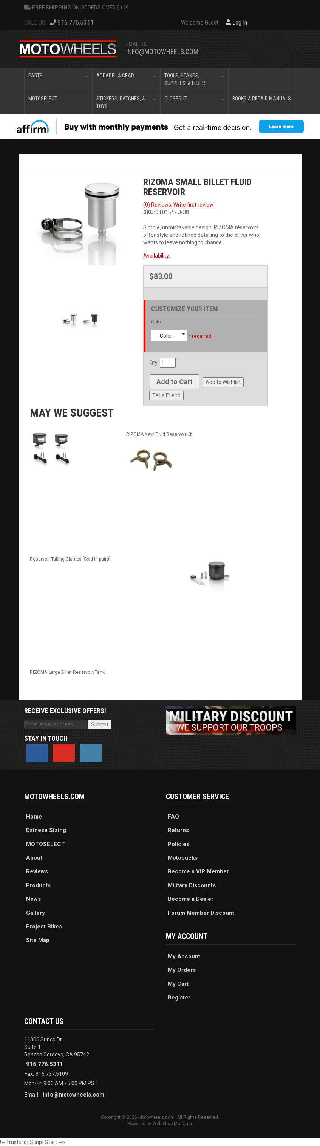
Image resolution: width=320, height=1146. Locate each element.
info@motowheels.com (162, 52)
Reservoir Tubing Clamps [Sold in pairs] (70, 559)
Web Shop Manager (172, 1123)
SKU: (149, 212)
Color (156, 321)
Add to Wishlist (223, 382)
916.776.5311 (44, 1064)
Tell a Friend (166, 395)
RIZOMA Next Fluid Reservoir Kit (159, 434)
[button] (58, 79)
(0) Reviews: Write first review (178, 205)
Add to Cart (174, 382)
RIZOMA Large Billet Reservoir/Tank (67, 672)
